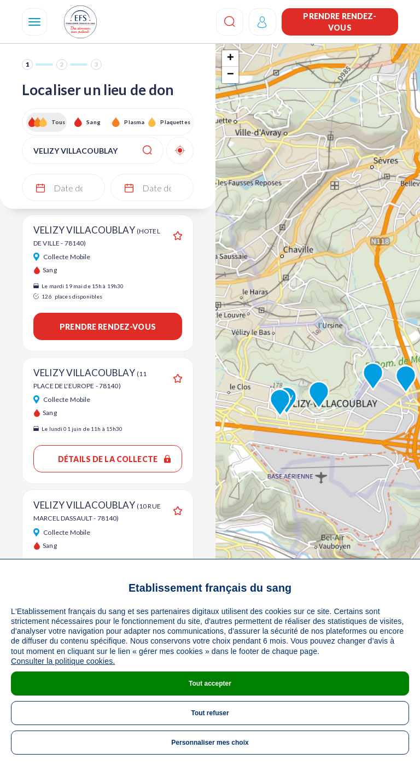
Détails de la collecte (114, 459)
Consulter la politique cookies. (63, 661)
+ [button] (230, 58)
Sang (93, 122)
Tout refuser (210, 713)
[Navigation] (34, 22)
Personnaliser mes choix (209, 742)
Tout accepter (210, 683)
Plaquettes (174, 122)
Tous (58, 122)
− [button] (230, 75)
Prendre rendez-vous (339, 21)
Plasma (134, 122)
